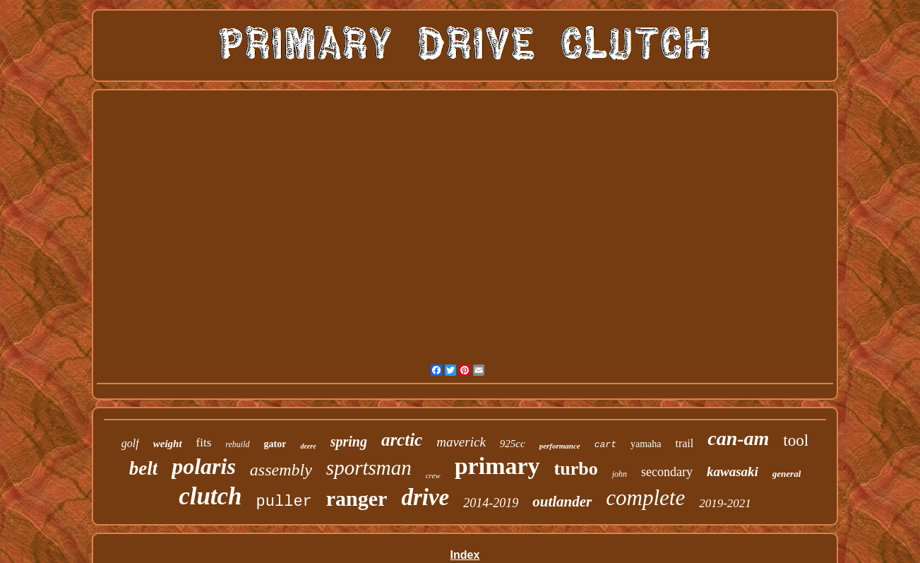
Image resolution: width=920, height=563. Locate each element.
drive (425, 497)
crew (433, 475)
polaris (204, 466)
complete (645, 497)
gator (275, 444)
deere (308, 446)
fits (204, 442)
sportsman (369, 467)
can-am (738, 438)
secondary (667, 472)
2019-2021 (725, 503)
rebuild (237, 444)
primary (497, 466)
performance (559, 445)
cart (605, 444)
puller (284, 502)
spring (348, 441)
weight (167, 443)
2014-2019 (490, 503)
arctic (401, 439)
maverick (461, 441)
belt (143, 468)
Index (465, 555)
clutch (210, 496)
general (786, 473)
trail (684, 443)
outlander (562, 501)
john (619, 474)
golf (130, 443)
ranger (357, 498)
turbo (576, 468)
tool (795, 440)
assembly (281, 470)
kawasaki (732, 471)
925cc (512, 443)
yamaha (646, 444)
